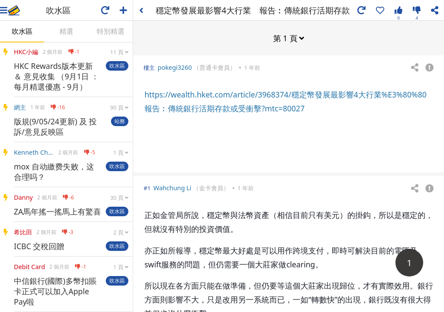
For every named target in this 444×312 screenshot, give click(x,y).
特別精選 (110, 31)
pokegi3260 (175, 67)
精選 (66, 31)
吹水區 (22, 31)
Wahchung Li (172, 187)
